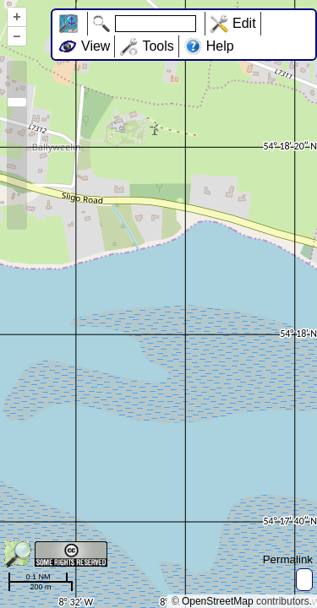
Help (220, 46)
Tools (157, 46)
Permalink (288, 559)
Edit (244, 23)
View (95, 46)
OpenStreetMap (218, 601)
